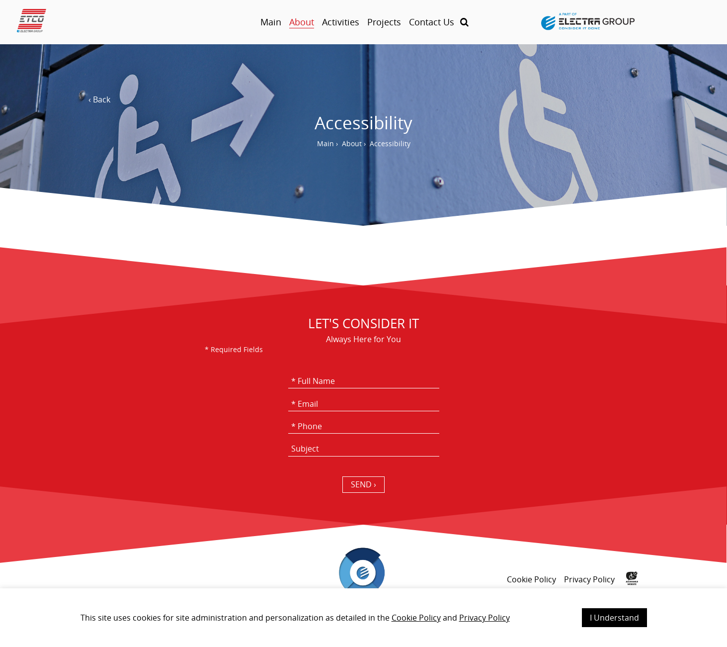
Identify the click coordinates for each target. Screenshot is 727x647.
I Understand (614, 617)
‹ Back (99, 99)
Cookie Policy (416, 617)
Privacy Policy (484, 617)
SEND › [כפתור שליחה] (363, 484)
